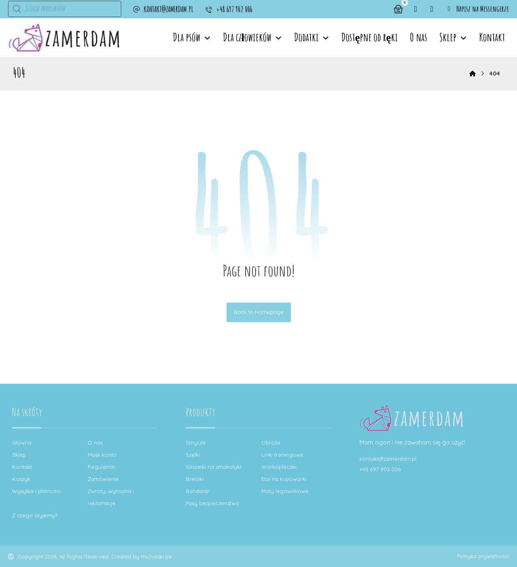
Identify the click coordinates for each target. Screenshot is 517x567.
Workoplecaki (278, 467)
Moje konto (102, 454)
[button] (416, 9)
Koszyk (21, 479)
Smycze (196, 442)
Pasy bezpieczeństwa (212, 503)
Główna (22, 442)
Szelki (193, 454)
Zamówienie (103, 479)
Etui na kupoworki (284, 479)
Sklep (19, 454)
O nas (95, 442)
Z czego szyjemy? (34, 515)
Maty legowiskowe (285, 491)
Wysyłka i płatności (36, 491)
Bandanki (198, 491)
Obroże (270, 442)
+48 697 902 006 (380, 469)
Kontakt (22, 467)
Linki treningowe (282, 454)
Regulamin (101, 467)
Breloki (195, 479)
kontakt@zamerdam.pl (387, 458)
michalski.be (156, 556)
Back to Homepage (258, 312)
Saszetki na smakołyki (213, 467)
